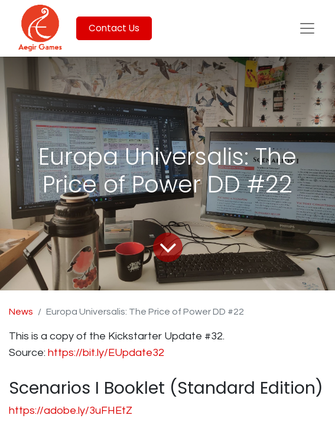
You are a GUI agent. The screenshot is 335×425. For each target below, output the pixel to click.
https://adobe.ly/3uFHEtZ (70, 410)
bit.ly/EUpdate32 (125, 352)
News (21, 311)
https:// (65, 352)
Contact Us (114, 28)
